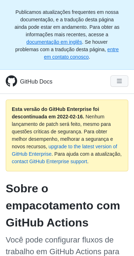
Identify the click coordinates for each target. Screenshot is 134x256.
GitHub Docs (36, 82)
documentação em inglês (54, 42)
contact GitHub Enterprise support (49, 161)
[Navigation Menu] (119, 81)
